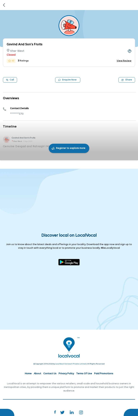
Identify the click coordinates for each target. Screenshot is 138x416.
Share (126, 79)
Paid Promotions (103, 373)
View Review (124, 60)
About (37, 373)
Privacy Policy (66, 373)
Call (10, 79)
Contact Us (49, 373)
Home (28, 373)
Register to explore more (70, 148)
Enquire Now (67, 79)
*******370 (17, 114)
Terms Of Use (84, 373)
